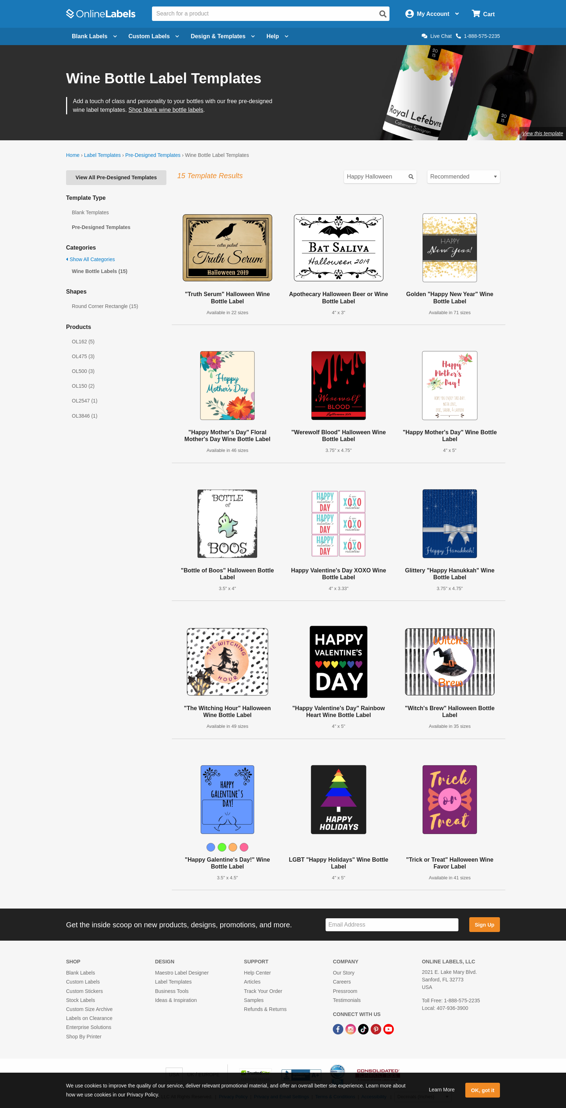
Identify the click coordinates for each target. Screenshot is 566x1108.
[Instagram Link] (351, 1029)
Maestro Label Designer (182, 973)
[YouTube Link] (388, 1029)
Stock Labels (80, 1000)
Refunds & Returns (265, 1009)
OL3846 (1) (84, 416)
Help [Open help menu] (277, 36)
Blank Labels (80, 973)
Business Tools (171, 991)
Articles (252, 982)
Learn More (442, 1089)
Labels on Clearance (89, 1018)
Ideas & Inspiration (176, 1000)
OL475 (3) (83, 356)
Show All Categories (90, 259)
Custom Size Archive (89, 1009)
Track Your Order (263, 991)
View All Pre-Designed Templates (116, 177)
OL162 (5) (83, 341)
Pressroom (345, 991)
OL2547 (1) (84, 401)
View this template (542, 133)
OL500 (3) (83, 371)
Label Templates (102, 155)
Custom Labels (83, 982)
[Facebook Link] (339, 1029)
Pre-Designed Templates (152, 155)
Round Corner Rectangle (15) (105, 306)
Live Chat (437, 36)
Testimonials (347, 1000)
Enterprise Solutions (88, 1027)
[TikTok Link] (364, 1029)
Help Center (257, 973)
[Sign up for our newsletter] (392, 925)
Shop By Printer (83, 1036)
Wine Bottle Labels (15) (99, 271)
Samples (254, 1000)
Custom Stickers (84, 991)
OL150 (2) (83, 386)
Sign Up (484, 925)
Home (72, 155)
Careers (342, 982)
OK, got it (483, 1090)
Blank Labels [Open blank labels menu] (94, 36)
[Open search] (382, 14)
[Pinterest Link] (377, 1029)
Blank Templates (90, 212)
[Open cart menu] (483, 13)
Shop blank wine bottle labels (166, 110)
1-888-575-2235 (478, 36)
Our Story (343, 973)
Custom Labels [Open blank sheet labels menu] (154, 36)
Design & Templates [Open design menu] (223, 36)
